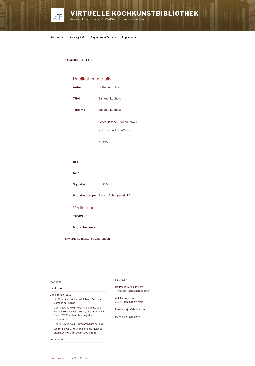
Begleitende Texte (104, 37)
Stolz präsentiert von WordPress (68, 358)
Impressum (129, 37)
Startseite (56, 37)
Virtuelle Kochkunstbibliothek (134, 13)
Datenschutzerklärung (127, 316)
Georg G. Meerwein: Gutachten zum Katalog (78, 323)
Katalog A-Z (76, 37)
